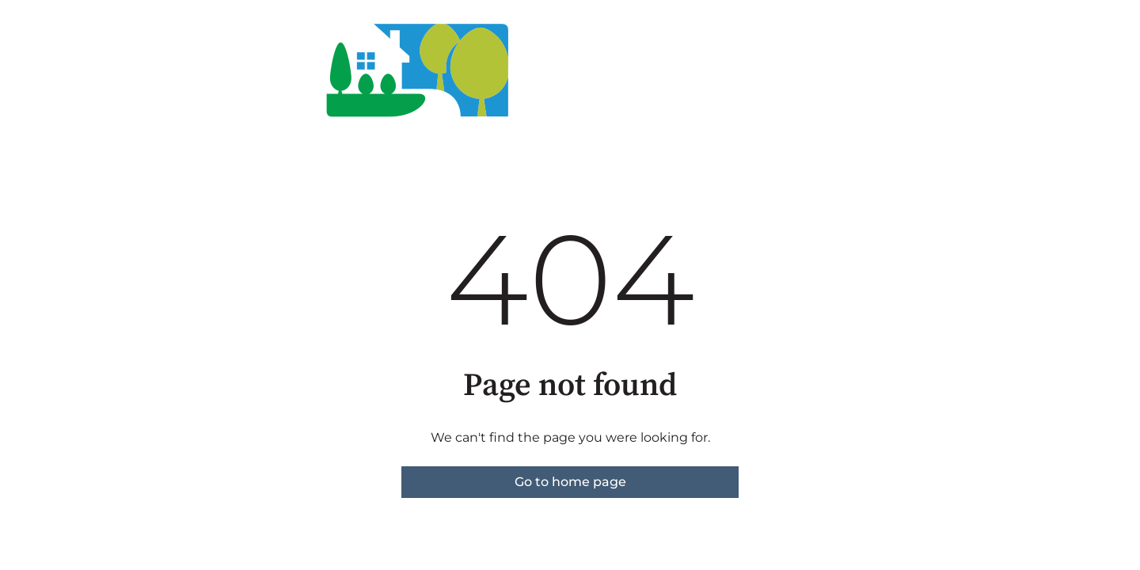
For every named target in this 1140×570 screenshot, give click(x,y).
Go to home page (570, 481)
